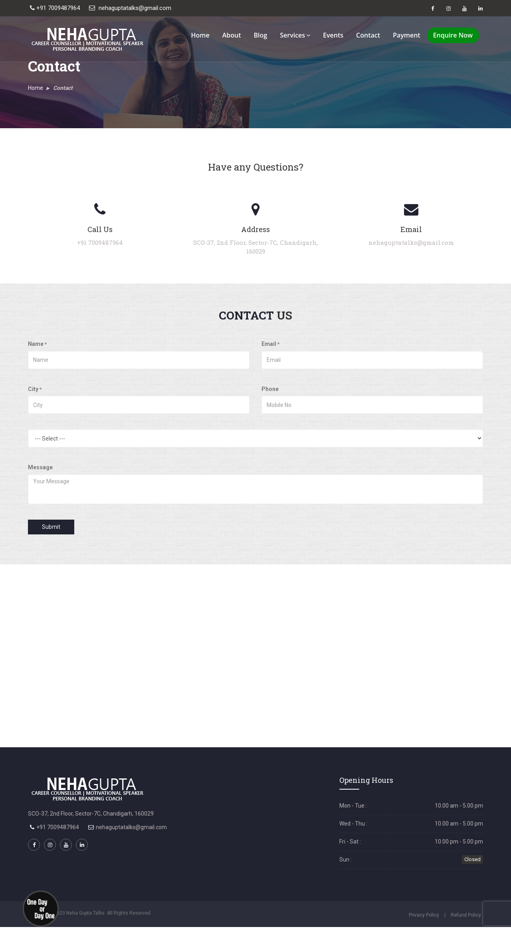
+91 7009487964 (55, 8)
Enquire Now (453, 35)
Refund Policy (466, 915)
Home (200, 35)
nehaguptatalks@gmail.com (130, 8)
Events (333, 35)
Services (295, 35)
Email (270, 344)
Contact (368, 35)
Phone (270, 389)
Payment (406, 35)
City (35, 389)
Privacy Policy (424, 915)
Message (40, 467)
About (231, 35)
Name (37, 344)
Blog (260, 35)
